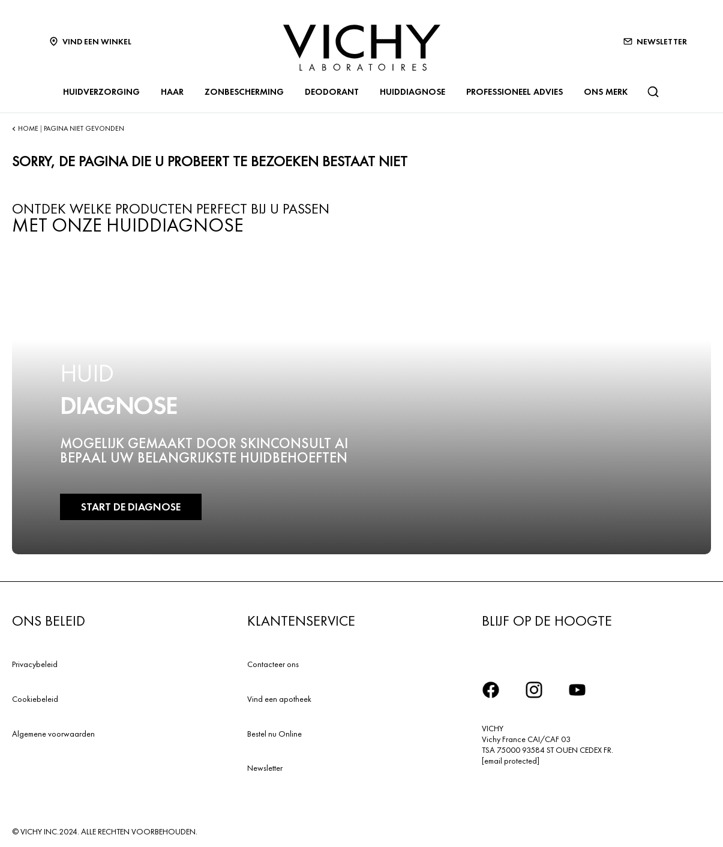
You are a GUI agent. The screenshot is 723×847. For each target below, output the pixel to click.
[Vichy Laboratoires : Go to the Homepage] (361, 48)
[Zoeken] (653, 92)
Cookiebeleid (35, 698)
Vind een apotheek (279, 698)
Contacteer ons (273, 664)
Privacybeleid (35, 664)
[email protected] (510, 760)
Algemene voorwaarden (53, 733)
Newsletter (265, 767)
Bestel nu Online (274, 733)
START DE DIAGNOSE (131, 506)
